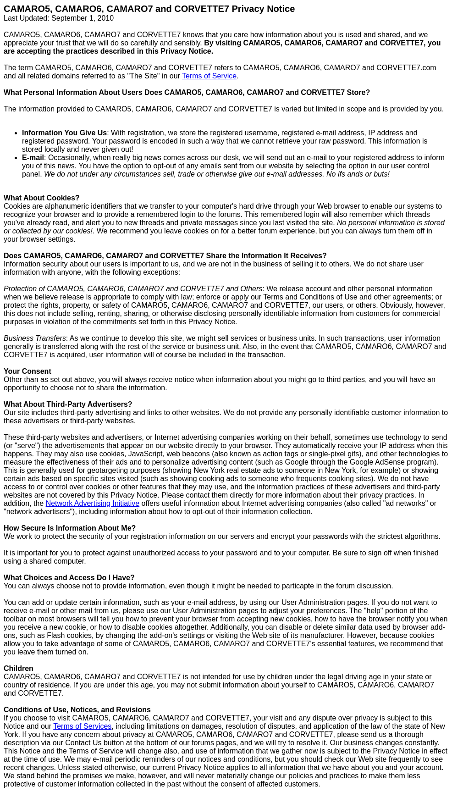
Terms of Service (209, 76)
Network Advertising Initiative (93, 503)
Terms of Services (82, 726)
